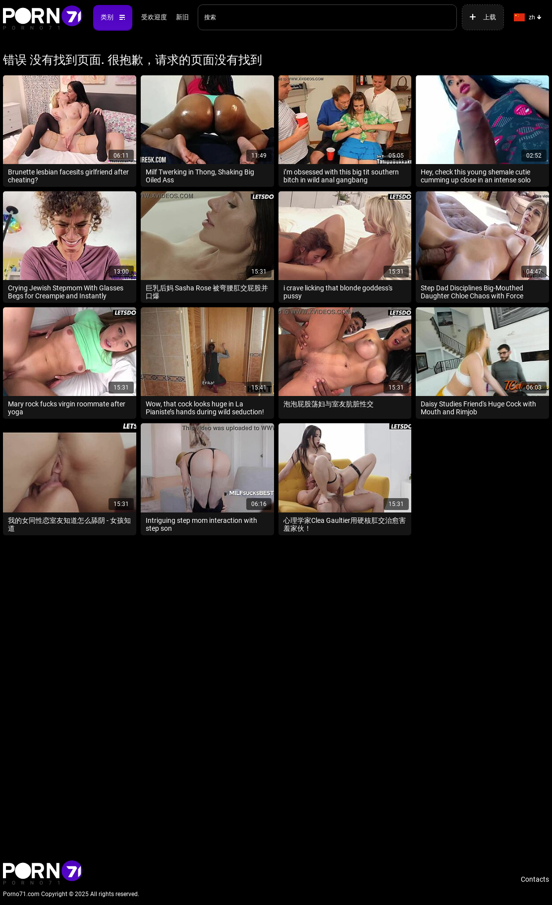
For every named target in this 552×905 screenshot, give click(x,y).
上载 (489, 17)
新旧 (182, 17)
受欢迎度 (154, 17)
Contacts (535, 879)
